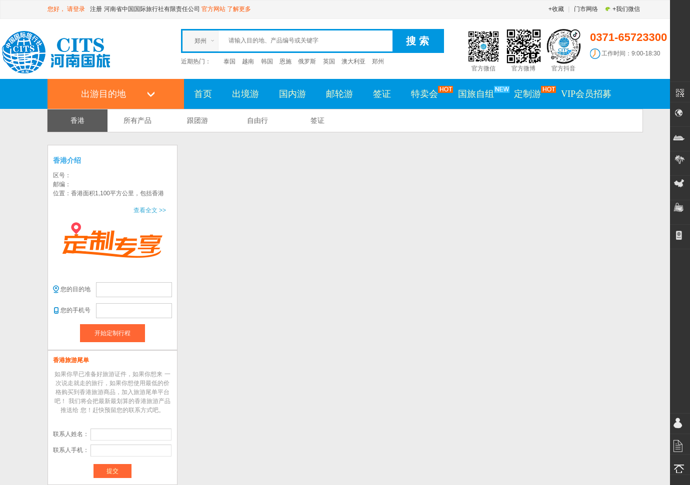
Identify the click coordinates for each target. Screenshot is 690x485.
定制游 (532, 93)
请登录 (76, 8)
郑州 (378, 61)
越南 (248, 61)
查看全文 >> (150, 210)
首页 (203, 94)
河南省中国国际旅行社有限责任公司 (152, 8)
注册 (96, 8)
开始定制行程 (112, 333)
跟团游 (197, 120)
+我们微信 (622, 8)
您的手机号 (75, 310)
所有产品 (138, 120)
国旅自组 (481, 93)
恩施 (286, 61)
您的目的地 (75, 289)
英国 (329, 61)
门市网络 (586, 8)
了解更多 (239, 8)
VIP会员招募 (586, 94)
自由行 (257, 120)
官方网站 (214, 8)
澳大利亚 (354, 61)
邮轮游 (339, 94)
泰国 (230, 61)
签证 (382, 94)
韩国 (267, 61)
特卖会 (429, 93)
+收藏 (556, 8)
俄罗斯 (307, 61)
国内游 (292, 94)
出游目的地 (103, 94)
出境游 (245, 94)
